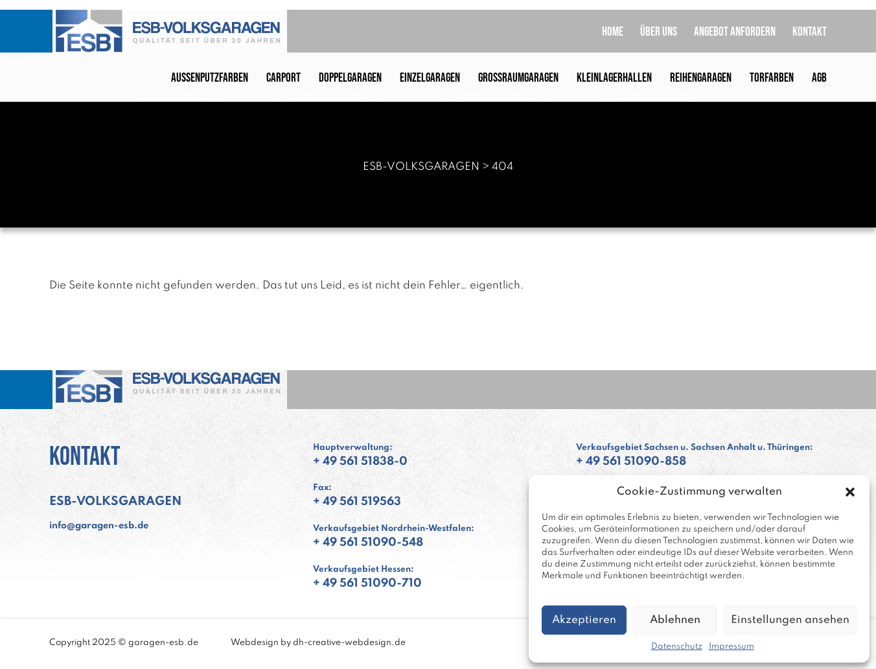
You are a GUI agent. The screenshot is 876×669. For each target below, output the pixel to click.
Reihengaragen (701, 78)
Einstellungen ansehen (790, 620)
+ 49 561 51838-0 (360, 461)
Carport (283, 78)
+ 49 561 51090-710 (367, 583)
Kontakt (809, 32)
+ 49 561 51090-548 (368, 542)
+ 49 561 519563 (357, 502)
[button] (850, 492)
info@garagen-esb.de (98, 525)
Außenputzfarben (209, 78)
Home (612, 32)
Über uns (658, 32)
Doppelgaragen (350, 78)
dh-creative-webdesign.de (349, 643)
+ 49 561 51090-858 (631, 461)
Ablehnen (675, 620)
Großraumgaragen (518, 78)
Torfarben (772, 78)
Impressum (731, 646)
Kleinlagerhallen (614, 78)
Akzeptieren (584, 620)
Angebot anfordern (735, 32)
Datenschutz (676, 646)
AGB (819, 78)
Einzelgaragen (430, 78)
